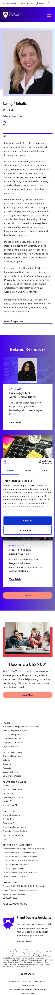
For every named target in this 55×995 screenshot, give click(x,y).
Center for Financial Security (15, 876)
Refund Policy (40, 981)
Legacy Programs (10, 746)
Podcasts (7, 768)
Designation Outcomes (13, 742)
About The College (15, 782)
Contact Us (10, 882)
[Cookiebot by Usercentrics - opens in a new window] (39, 462)
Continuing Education (12, 738)
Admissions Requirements (14, 827)
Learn (6, 723)
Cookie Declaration (27, 985)
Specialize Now (24, 941)
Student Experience (11, 815)
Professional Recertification (15, 831)
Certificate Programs (12, 734)
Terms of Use (26, 981)
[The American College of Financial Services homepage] (12, 15)
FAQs (5, 839)
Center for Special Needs (13, 868)
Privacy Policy (14, 981)
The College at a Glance (13, 797)
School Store (9, 805)
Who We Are (8, 785)
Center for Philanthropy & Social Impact (20, 860)
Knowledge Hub (12, 752)
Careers (6, 801)
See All (27, 595)
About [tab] (45, 470)
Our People (8, 793)
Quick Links (8, 4)
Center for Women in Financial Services (20, 857)
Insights (6, 760)
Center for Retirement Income (16, 864)
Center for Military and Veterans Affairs (20, 872)
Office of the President (12, 789)
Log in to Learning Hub (13, 835)
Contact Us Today (10, 898)
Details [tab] (27, 470)
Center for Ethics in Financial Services (19, 853)
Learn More (27, 695)
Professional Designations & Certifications (21, 727)
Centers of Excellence (17, 845)
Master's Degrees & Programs (15, 731)
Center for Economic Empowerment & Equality (23, 849)
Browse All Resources (12, 756)
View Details (15, 422)
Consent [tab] (9, 470)
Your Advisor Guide (15, 904)
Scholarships (8, 819)
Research (7, 764)
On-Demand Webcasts (12, 776)
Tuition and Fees (10, 823)
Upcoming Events (10, 772)
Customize (27, 530)
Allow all (27, 520)
